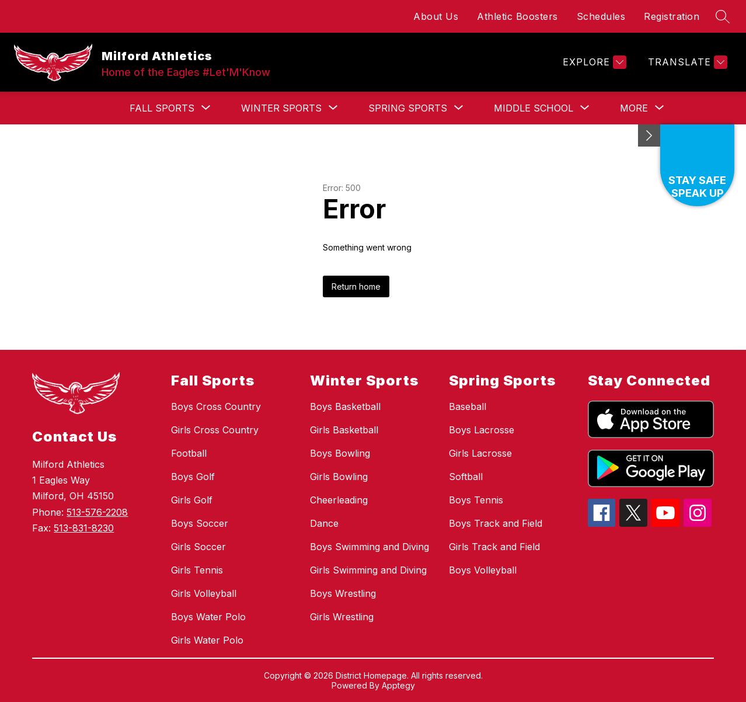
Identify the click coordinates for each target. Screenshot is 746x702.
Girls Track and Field (494, 546)
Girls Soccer (198, 546)
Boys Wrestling (343, 593)
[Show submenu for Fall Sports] (162, 108)
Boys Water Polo (208, 617)
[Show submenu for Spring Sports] (407, 108)
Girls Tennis (197, 570)
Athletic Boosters (517, 16)
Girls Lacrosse (480, 453)
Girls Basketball (344, 430)
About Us (435, 16)
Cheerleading (339, 500)
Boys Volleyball (483, 570)
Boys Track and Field (495, 523)
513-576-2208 (97, 512)
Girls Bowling (339, 476)
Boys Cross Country (216, 406)
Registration (671, 16)
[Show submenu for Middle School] (533, 108)
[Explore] (593, 62)
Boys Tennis (476, 500)
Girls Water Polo (207, 640)
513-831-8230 (84, 528)
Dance (324, 523)
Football (189, 453)
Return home (356, 286)
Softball (466, 476)
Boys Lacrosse (481, 430)
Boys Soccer (199, 523)
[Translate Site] (686, 62)
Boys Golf (193, 476)
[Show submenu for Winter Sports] (281, 108)
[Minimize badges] (649, 135)
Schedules (601, 16)
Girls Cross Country (215, 430)
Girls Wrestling (342, 617)
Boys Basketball (345, 406)
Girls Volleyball (203, 593)
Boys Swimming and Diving (369, 546)
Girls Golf (191, 500)
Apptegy (398, 685)
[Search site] (723, 16)
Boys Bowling (340, 453)
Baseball (467, 406)
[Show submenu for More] (634, 108)
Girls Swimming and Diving (368, 570)
